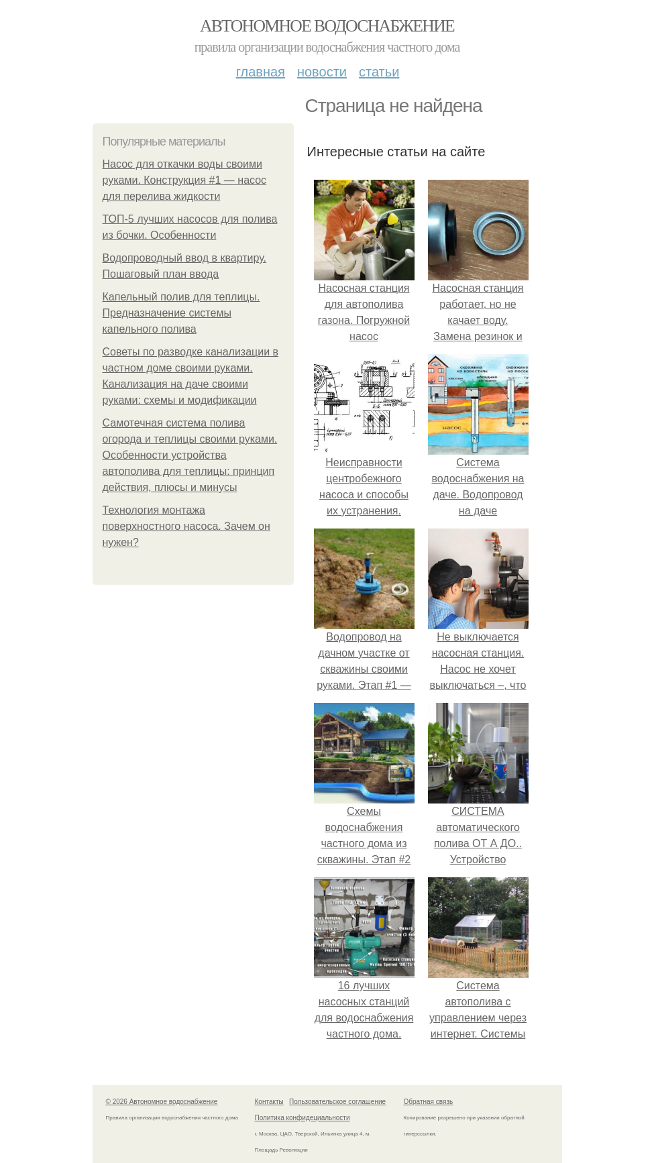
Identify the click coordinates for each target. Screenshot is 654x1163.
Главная (260, 71)
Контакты (269, 1101)
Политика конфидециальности (302, 1117)
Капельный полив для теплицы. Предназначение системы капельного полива (181, 313)
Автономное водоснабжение (327, 26)
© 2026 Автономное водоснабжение (162, 1101)
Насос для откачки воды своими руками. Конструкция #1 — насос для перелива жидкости (185, 180)
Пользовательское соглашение (337, 1101)
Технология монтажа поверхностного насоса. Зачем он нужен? (186, 526)
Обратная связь (428, 1101)
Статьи (379, 71)
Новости (322, 71)
